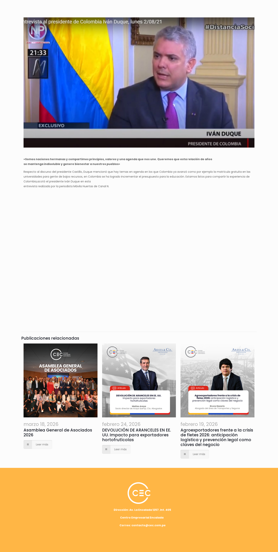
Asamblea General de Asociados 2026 (58, 432)
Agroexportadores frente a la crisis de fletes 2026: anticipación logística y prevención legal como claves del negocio (217, 437)
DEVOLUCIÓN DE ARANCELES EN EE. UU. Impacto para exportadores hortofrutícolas (136, 435)
